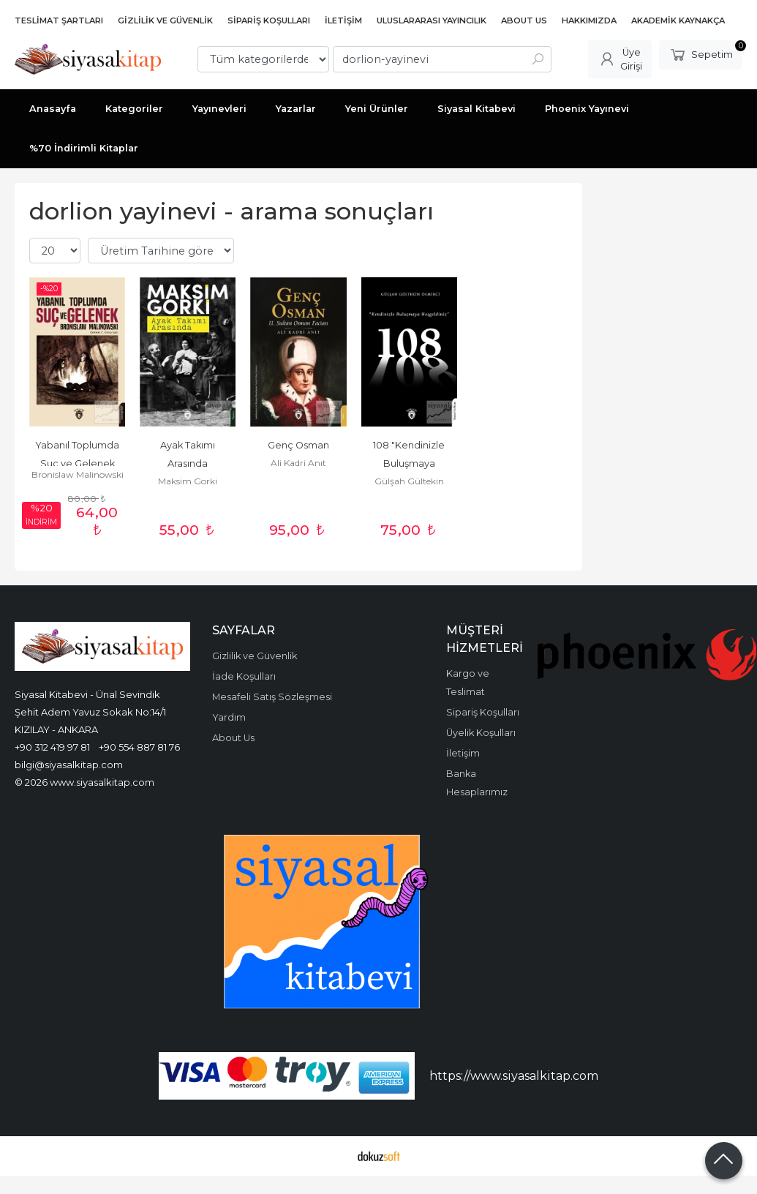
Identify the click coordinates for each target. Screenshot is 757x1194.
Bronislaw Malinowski (77, 474)
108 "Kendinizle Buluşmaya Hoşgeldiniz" (410, 463)
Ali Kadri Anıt (298, 462)
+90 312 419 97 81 (52, 747)
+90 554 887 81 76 (139, 747)
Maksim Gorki (187, 481)
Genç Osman (298, 445)
